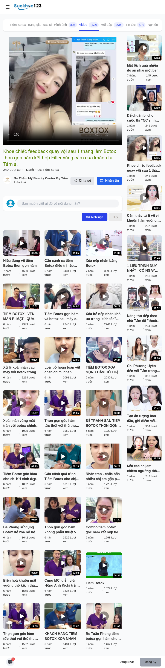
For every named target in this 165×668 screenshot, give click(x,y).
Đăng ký (150, 661)
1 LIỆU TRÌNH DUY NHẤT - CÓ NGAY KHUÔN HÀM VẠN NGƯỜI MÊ (142, 268)
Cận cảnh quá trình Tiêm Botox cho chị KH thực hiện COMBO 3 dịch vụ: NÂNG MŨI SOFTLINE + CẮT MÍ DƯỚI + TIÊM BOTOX (62, 477)
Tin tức (136, 24)
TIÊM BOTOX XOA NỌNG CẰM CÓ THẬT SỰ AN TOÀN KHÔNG (103, 370)
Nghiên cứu (156, 24)
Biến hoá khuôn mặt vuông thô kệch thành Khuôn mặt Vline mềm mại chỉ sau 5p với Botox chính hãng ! (21, 583)
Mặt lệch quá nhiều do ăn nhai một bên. (143, 68)
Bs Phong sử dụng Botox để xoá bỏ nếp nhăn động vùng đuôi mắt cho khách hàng (20, 530)
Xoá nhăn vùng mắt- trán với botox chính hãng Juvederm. (19, 423)
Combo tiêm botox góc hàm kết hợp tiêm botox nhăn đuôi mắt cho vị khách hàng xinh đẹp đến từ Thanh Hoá (103, 530)
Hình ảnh (65, 24)
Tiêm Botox (18, 24)
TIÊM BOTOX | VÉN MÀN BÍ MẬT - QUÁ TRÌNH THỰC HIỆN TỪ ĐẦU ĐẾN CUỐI (21, 317)
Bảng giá (34, 24)
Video (89, 24)
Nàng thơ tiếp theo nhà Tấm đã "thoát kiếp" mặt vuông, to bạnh (143, 318)
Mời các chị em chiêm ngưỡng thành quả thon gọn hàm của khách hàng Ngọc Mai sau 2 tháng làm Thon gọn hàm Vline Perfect (144, 469)
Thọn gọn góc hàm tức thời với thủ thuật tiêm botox (61, 423)
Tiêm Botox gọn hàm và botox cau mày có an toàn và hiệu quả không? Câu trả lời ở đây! (61, 317)
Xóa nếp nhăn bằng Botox (102, 263)
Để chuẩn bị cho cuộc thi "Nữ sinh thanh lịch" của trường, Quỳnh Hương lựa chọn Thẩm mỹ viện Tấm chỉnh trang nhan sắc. (142, 118)
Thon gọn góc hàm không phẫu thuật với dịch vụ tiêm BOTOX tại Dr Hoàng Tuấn (61, 530)
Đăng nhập (127, 661)
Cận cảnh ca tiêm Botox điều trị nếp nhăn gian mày (59, 263)
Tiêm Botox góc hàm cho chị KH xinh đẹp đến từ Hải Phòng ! (20, 477)
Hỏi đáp (112, 24)
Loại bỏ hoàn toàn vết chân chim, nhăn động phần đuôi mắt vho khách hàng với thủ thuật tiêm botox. (62, 370)
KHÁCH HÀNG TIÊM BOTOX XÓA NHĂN (60, 636)
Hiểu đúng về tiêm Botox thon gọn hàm (20, 263)
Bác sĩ (47, 24)
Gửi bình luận (94, 217)
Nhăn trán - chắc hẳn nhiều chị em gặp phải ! (104, 477)
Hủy (115, 217)
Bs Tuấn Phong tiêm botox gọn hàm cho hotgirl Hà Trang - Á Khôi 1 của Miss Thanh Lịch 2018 (102, 636)
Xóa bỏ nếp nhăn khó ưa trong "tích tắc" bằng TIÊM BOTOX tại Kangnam (103, 317)
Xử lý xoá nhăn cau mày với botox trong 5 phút (21, 370)
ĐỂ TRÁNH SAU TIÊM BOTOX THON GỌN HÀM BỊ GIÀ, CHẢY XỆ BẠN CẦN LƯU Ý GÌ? (104, 423)
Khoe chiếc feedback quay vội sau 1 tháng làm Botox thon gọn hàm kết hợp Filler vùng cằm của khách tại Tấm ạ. (144, 168)
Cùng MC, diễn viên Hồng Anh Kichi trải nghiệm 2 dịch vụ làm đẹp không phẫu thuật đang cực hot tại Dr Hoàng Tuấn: (62, 583)
